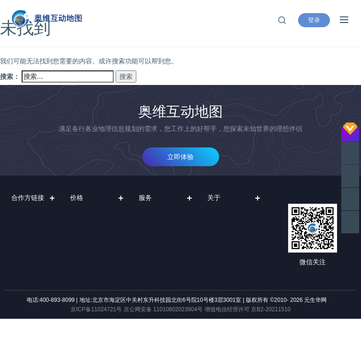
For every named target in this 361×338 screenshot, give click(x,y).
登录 (314, 19)
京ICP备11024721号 (96, 309)
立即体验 (180, 157)
